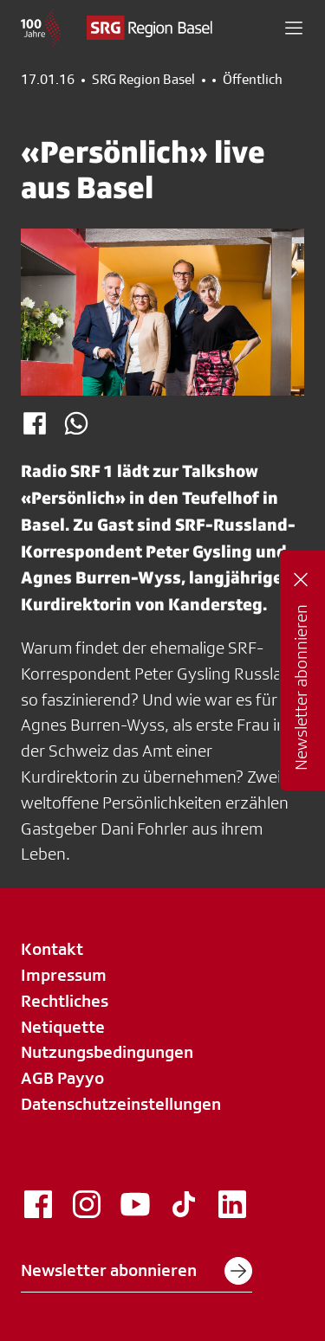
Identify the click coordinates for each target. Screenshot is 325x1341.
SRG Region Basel (143, 79)
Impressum (64, 974)
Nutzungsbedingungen (107, 1051)
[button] (293, 27)
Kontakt (52, 948)
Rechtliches (64, 1000)
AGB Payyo (62, 1077)
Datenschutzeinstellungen (121, 1103)
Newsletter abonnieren (136, 1271)
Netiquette (63, 1026)
